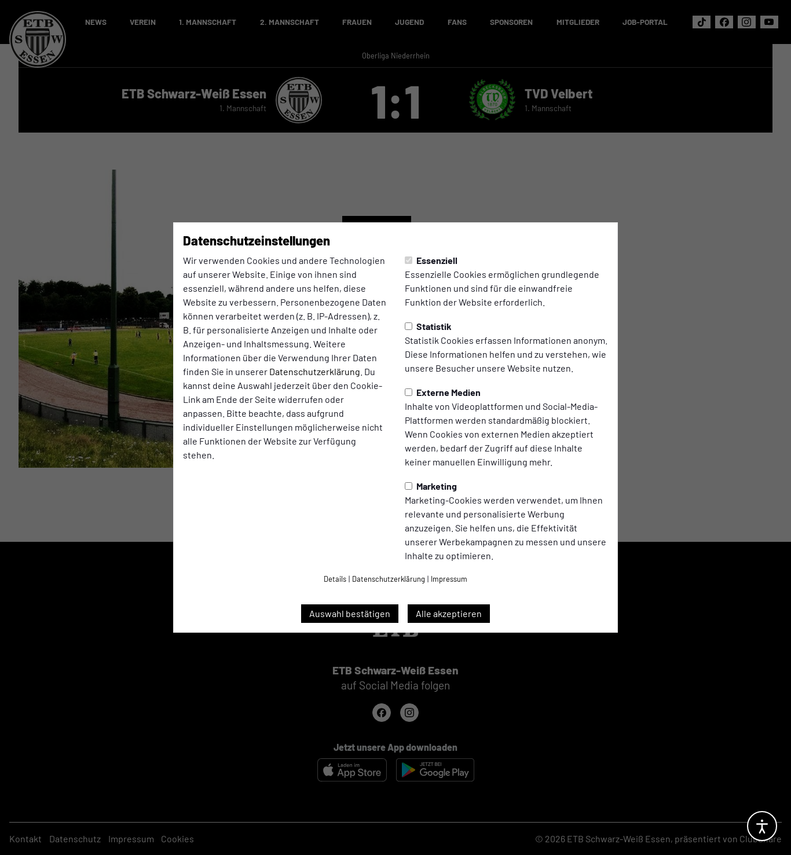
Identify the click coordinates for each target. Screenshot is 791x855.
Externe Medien (443, 392)
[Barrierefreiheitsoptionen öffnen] (762, 826)
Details (335, 579)
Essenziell (431, 260)
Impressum (449, 579)
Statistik (428, 326)
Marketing (431, 485)
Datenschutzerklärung (314, 371)
